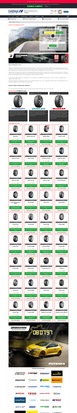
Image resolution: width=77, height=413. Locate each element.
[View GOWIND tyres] (32, 400)
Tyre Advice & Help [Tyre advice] (24, 16)
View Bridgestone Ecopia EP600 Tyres (61, 229)
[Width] (43, 43)
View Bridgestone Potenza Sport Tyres (31, 273)
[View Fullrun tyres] (32, 393)
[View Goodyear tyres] (20, 400)
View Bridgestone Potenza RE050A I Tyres (46, 251)
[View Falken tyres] (44, 387)
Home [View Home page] (10, 22)
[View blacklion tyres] (57, 373)
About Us (31, 16)
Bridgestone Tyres (16, 64)
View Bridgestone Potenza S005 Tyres (62, 251)
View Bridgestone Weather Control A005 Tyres (46, 317)
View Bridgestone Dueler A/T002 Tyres (31, 163)
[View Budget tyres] (32, 380)
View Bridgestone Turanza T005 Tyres (15, 317)
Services (17, 16)
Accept (31, 6)
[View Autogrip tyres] (20, 373)
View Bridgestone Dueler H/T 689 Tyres (46, 185)
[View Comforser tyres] (44, 380)
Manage (46, 6)
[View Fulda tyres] (20, 393)
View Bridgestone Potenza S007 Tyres (15, 273)
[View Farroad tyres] (57, 387)
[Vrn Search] (49, 32)
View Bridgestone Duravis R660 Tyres (31, 207)
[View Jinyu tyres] (57, 407)
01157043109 (26, 12)
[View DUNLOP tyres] (20, 387)
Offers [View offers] (42, 16)
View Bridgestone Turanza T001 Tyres (62, 295)
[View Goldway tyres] (57, 393)
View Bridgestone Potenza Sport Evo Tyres (46, 273)
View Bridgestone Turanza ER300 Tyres (31, 295)
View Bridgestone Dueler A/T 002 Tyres (61, 141)
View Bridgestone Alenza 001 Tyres (15, 141)
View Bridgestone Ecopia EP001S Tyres (61, 207)
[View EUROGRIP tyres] (32, 387)
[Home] (9, 16)
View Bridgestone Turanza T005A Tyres (31, 317)
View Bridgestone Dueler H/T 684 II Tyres (15, 185)
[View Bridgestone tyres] (20, 380)
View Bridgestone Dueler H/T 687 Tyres (31, 185)
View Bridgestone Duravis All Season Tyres (61, 185)
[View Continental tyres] (57, 380)
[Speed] (62, 43)
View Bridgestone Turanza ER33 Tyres (46, 295)
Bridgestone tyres (21, 90)
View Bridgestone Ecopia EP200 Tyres (31, 229)
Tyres (13, 16)
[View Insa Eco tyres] (44, 407)
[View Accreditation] (60, 11)
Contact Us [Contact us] (37, 16)
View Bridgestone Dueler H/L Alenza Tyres (46, 163)
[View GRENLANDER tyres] (44, 400)
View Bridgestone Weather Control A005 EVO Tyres (61, 317)
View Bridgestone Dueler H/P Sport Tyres (61, 163)
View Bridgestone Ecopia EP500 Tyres (46, 229)
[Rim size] (56, 43)
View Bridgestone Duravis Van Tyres (46, 207)
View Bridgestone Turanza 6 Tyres (61, 273)
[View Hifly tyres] (20, 407)
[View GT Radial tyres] (57, 400)
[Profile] (50, 43)
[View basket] (67, 16)
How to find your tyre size (53, 48)
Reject (38, 6)
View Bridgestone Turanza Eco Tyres (15, 295)
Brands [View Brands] (13, 22)
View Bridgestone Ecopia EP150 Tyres (15, 229)
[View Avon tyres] (32, 373)
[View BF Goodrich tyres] (44, 373)
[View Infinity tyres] (32, 407)
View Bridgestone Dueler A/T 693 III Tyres (15, 163)
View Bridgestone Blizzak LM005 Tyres (46, 141)
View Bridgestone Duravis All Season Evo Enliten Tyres (15, 207)
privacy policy (62, 4)
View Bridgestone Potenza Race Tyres (15, 251)
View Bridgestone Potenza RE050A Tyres (31, 251)
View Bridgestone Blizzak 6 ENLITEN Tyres (31, 141)
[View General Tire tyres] (44, 393)
